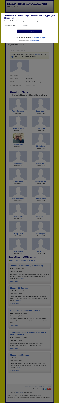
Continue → (29, 31)
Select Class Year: (10, 25)
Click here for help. (34, 40)
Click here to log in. (39, 37)
